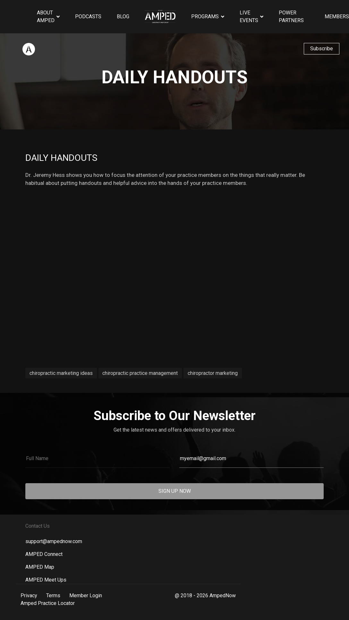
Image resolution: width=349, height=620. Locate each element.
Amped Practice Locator (48, 603)
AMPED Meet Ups (45, 580)
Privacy (29, 595)
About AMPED (46, 16)
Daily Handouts (61, 158)
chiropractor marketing (213, 373)
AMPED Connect (44, 554)
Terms (53, 595)
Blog (123, 16)
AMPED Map (39, 567)
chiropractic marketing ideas (61, 373)
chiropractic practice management (140, 373)
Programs (205, 16)
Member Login (85, 595)
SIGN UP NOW (174, 491)
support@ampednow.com (53, 541)
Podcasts (88, 16)
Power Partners (291, 16)
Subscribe (321, 48)
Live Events (249, 16)
